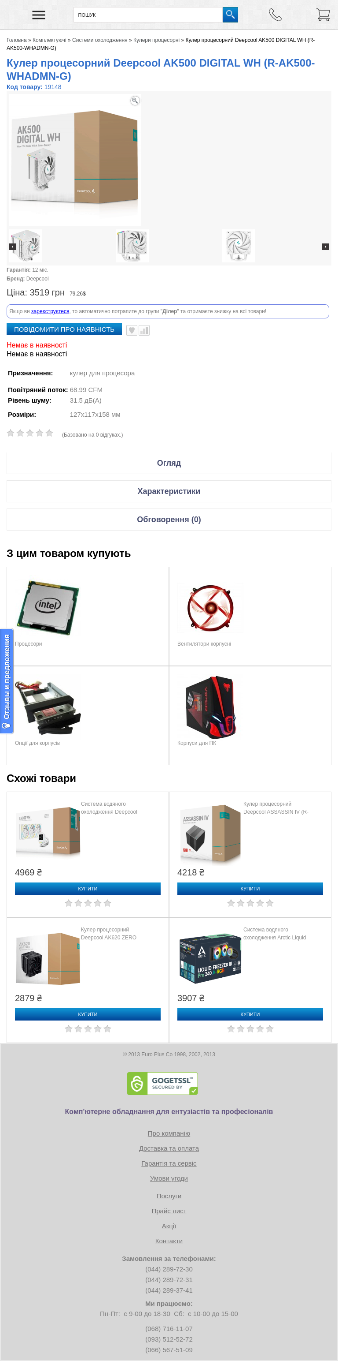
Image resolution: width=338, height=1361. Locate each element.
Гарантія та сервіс (168, 1163)
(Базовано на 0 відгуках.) (92, 435)
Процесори (28, 644)
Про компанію (169, 1133)
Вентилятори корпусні (204, 644)
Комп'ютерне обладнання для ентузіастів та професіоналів (169, 1111)
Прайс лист (168, 1211)
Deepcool (37, 279)
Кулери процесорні (156, 40)
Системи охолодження (100, 40)
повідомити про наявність (64, 329)
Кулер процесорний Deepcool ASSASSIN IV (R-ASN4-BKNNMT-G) (276, 812)
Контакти (169, 1241)
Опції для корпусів (37, 743)
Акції (169, 1226)
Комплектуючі (49, 40)
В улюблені (131, 330)
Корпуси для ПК (196, 743)
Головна (17, 40)
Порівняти (144, 330)
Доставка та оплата (169, 1148)
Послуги (169, 1196)
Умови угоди (169, 1178)
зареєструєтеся (50, 311)
